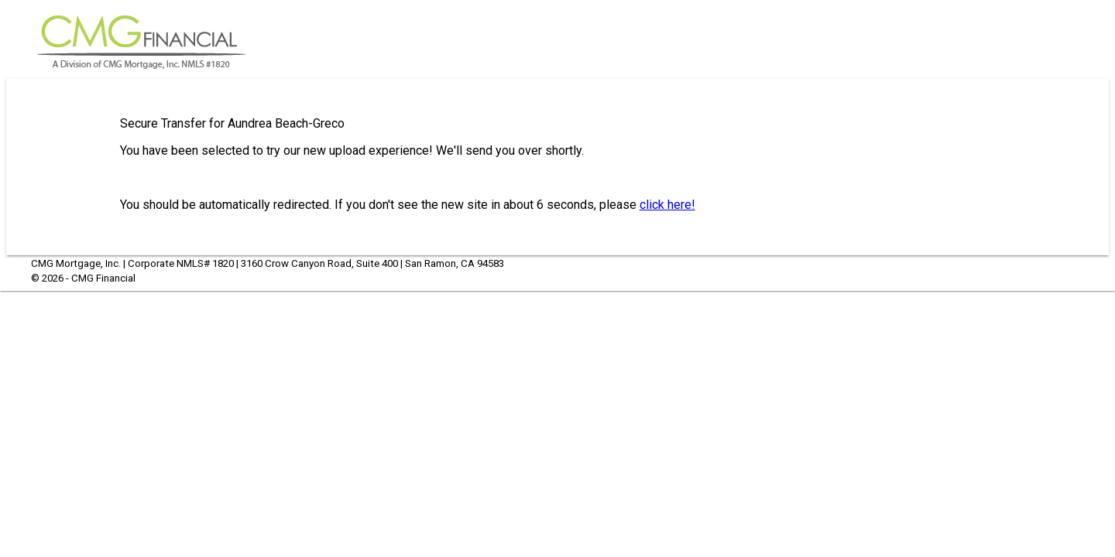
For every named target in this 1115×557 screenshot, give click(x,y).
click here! (667, 204)
